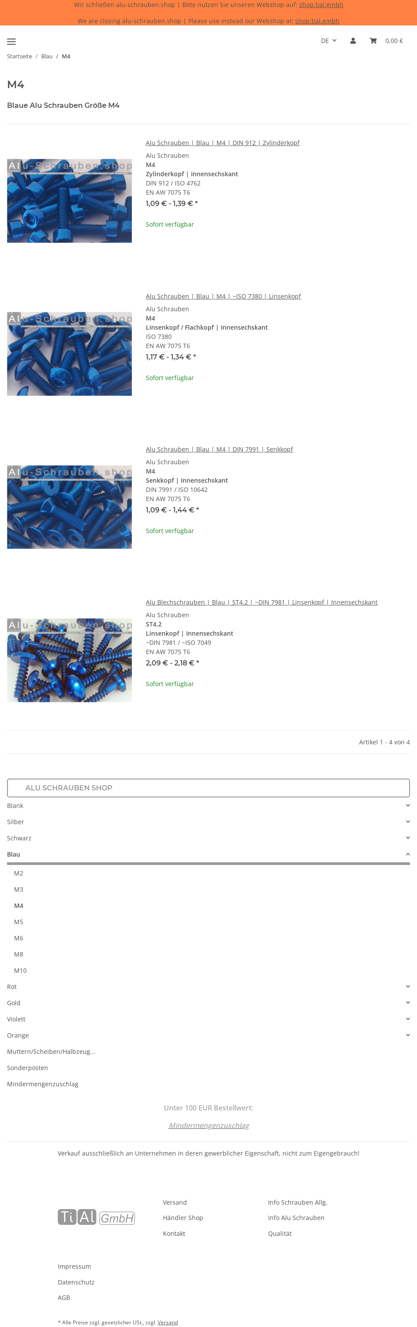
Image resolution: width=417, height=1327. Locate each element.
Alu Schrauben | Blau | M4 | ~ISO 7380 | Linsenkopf (223, 296)
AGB (64, 1297)
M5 (18, 922)
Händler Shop (183, 1217)
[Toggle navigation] (11, 37)
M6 (18, 938)
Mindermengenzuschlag (42, 1084)
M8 (18, 954)
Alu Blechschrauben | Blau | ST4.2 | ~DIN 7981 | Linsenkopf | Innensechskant (262, 602)
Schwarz (19, 838)
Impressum (74, 1266)
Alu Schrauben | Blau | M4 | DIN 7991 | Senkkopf (219, 449)
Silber (15, 822)
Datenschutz (76, 1282)
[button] (353, 40)
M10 (20, 970)
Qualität (280, 1233)
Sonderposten (27, 1068)
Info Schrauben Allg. (298, 1202)
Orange (18, 1035)
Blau (13, 854)
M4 (18, 905)
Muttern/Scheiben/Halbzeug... (51, 1051)
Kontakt (174, 1233)
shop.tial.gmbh (321, 4)
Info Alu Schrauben (296, 1217)
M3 (18, 889)
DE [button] (325, 40)
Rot (12, 986)
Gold (14, 1003)
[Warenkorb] (386, 40)
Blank (15, 805)
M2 (18, 873)
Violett (16, 1019)
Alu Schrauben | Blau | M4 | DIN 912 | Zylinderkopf (223, 143)
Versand (175, 1202)
